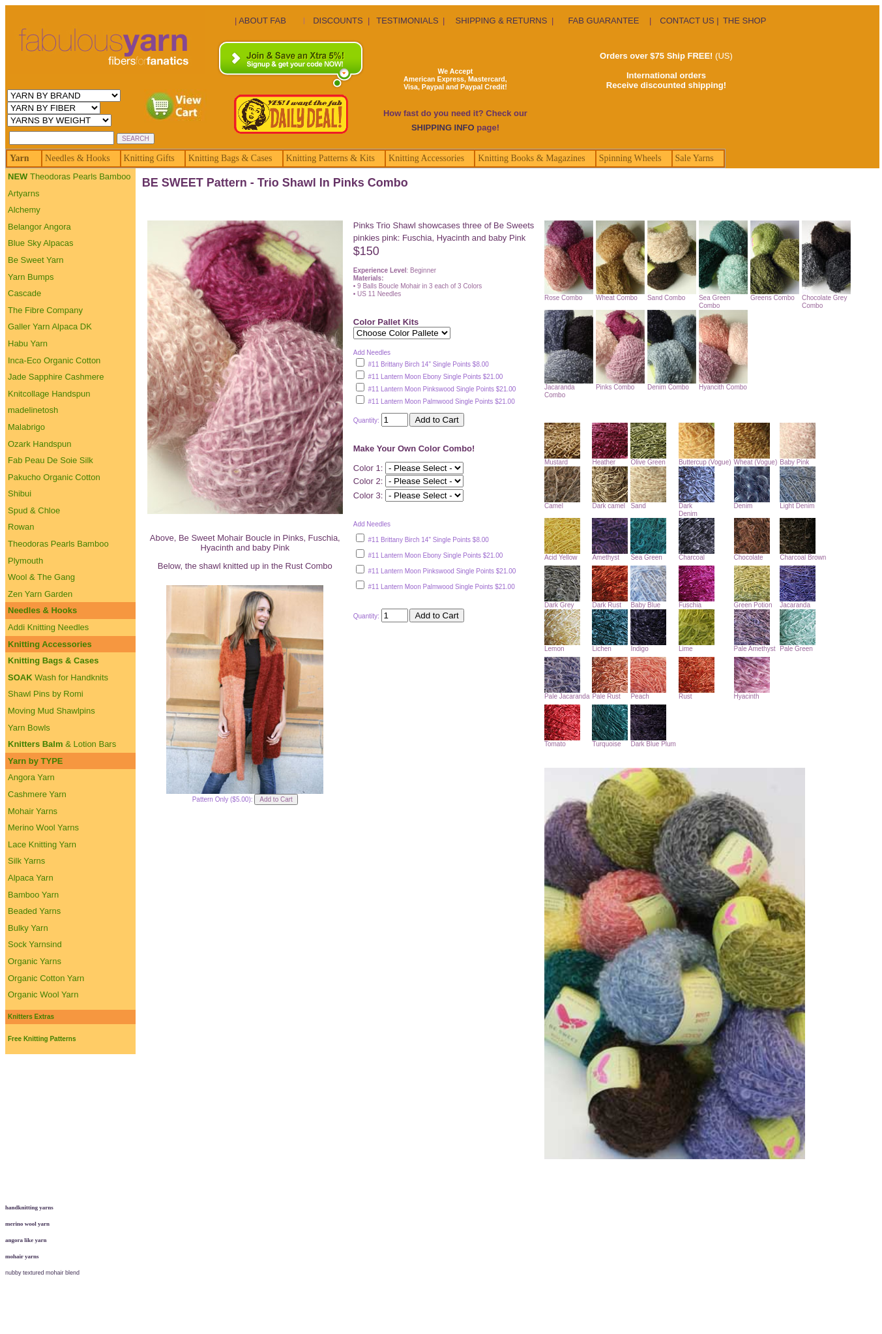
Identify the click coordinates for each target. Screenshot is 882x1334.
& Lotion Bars (62, 744)
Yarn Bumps (31, 277)
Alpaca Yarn (30, 878)
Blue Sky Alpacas (40, 243)
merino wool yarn (27, 1223)
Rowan (21, 527)
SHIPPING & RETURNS (501, 20)
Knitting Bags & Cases (53, 660)
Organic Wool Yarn (43, 994)
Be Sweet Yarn (36, 260)
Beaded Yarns (34, 911)
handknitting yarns (29, 1207)
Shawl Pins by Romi (45, 694)
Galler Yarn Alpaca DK (50, 326)
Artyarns (23, 193)
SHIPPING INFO (443, 127)
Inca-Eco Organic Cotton (54, 360)
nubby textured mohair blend (42, 1272)
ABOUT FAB (262, 20)
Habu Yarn (28, 343)
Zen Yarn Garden (40, 594)
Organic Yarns (34, 961)
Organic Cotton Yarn (46, 978)
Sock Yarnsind (35, 944)
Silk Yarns (26, 861)
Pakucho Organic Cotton (54, 477)
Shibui (19, 493)
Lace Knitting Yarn (42, 844)
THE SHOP (744, 20)
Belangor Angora (39, 227)
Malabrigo (26, 427)
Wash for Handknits (58, 677)
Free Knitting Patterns (42, 1038)
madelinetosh (33, 410)
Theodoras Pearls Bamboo (69, 176)
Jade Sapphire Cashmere (56, 377)
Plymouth (25, 561)
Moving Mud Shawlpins (51, 711)
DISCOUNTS (338, 20)
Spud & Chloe (34, 510)
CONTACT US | (689, 20)
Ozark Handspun (40, 444)
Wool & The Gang (41, 577)
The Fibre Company (45, 310)
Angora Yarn (31, 777)
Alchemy (24, 210)
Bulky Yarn (28, 928)
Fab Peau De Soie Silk (50, 460)
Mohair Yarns (32, 811)
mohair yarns (22, 1256)
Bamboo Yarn (33, 895)
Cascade (24, 293)
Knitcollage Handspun (49, 394)
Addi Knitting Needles (48, 627)
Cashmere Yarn (37, 794)
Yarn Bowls (29, 728)
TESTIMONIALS (407, 20)
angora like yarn (26, 1240)
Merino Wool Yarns (43, 827)
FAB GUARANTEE (603, 20)
